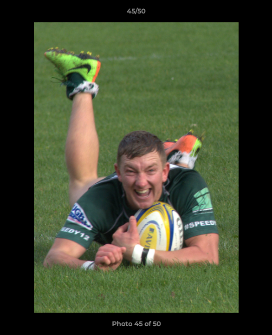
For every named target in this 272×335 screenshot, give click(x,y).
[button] (260, 13)
